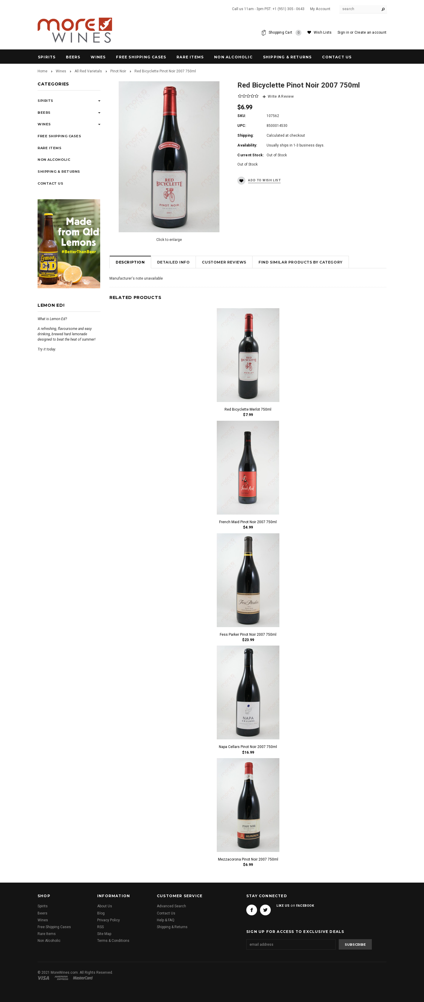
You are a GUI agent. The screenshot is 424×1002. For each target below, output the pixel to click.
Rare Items (190, 57)
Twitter (265, 910)
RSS (100, 927)
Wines (98, 57)
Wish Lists (323, 32)
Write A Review (280, 96)
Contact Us (166, 913)
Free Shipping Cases (141, 57)
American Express (62, 978)
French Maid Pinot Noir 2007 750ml (248, 522)
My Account (320, 9)
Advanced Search (171, 906)
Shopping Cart (285, 33)
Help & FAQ (165, 920)
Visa (44, 978)
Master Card (83, 978)
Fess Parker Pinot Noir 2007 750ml (248, 634)
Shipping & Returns (172, 927)
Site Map (104, 934)
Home (42, 71)
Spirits (46, 57)
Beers (73, 57)
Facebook (251, 910)
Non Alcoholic (233, 57)
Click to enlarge (169, 240)
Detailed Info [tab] (173, 262)
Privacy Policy (108, 920)
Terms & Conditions (113, 941)
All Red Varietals (88, 71)
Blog (101, 913)
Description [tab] (130, 262)
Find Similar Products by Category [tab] (301, 262)
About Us (104, 906)
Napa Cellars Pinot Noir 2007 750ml (248, 747)
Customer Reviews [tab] (224, 262)
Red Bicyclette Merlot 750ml (248, 409)
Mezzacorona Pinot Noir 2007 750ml (248, 859)
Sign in (343, 32)
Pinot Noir (118, 71)
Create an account (370, 32)
